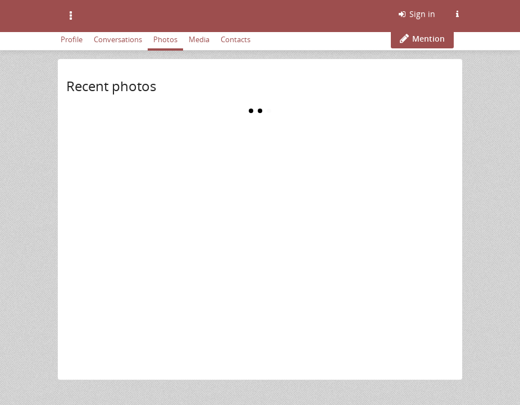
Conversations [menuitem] (118, 39)
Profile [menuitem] (72, 39)
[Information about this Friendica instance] (457, 14)
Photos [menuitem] (165, 39)
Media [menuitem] (199, 39)
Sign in (416, 13)
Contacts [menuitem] (235, 39)
